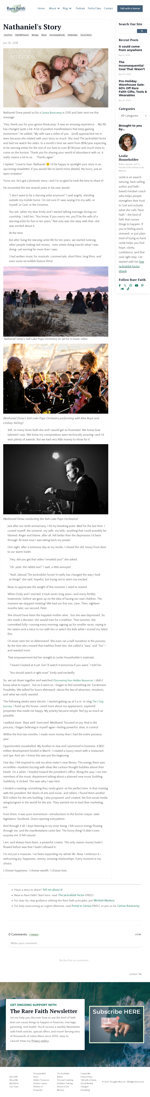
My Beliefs (14, 1083)
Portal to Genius (82, 905)
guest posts (8, 35)
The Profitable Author (63, 1075)
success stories (86, 35)
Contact (108, 8)
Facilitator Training (65, 1083)
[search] (126, 30)
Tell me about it (52, 889)
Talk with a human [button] (130, 8)
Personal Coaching (65, 1080)
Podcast (80, 8)
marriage (35, 35)
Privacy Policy (86, 1077)
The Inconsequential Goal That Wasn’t (132, 65)
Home (41, 8)
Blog (67, 8)
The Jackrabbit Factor (39, 1075)
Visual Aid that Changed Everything (87, 1086)
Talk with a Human (88, 1080)
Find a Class (94, 8)
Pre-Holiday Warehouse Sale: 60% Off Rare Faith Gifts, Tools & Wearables (133, 88)
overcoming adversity (57, 35)
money (44, 35)
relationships (72, 35)
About (54, 8)
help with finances (22, 35)
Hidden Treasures (41, 1080)
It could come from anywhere (130, 48)
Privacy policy (49, 1041)
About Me (14, 1080)
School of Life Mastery (63, 1088)
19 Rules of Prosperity (38, 1088)
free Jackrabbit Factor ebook (131, 266)
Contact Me (86, 1074)
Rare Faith (14, 1077)
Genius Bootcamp (53, 112)
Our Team (14, 1087)
